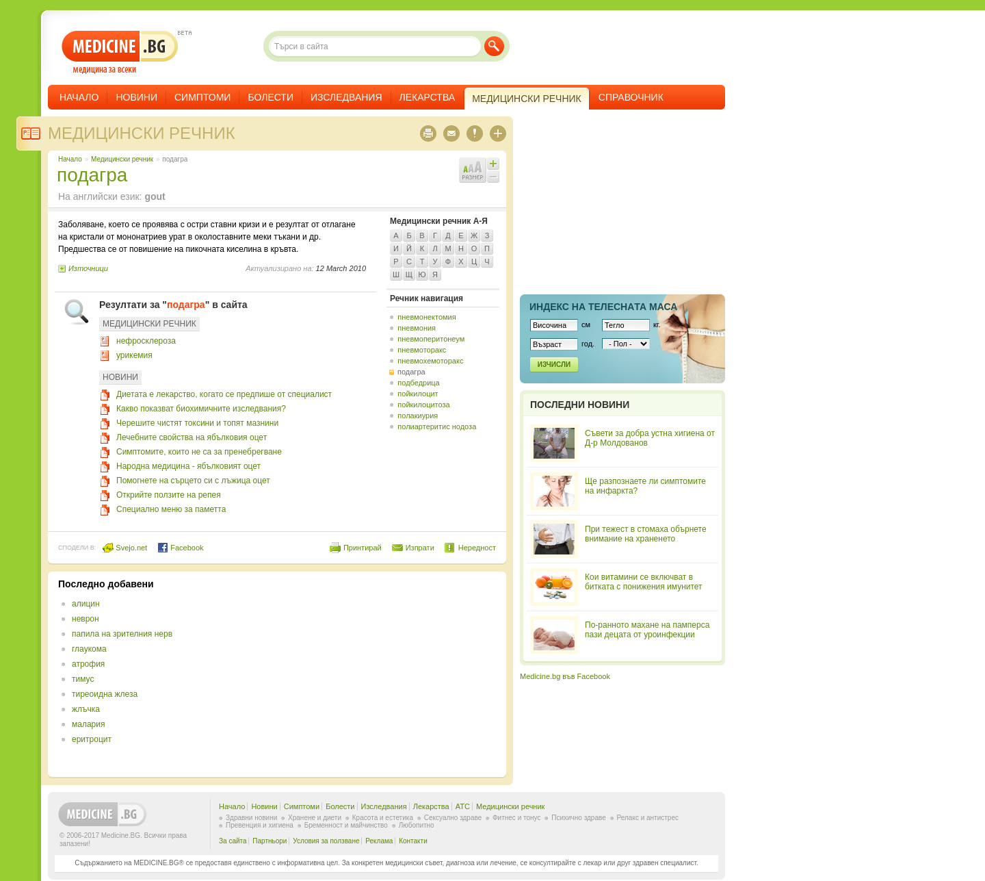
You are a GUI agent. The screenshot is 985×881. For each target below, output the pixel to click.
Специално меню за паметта (171, 509)
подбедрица (418, 383)
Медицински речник (141, 133)
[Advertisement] (384, 674)
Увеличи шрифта (493, 163)
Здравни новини (251, 817)
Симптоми (202, 97)
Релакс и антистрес (648, 817)
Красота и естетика (382, 817)
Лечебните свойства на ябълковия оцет (191, 437)
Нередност (477, 548)
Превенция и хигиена (259, 825)
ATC (463, 806)
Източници (88, 268)
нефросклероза (146, 341)
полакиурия (417, 415)
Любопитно (416, 825)
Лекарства (427, 97)
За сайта (233, 841)
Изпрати (420, 548)
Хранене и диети (314, 817)
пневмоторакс (421, 350)
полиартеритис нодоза (436, 426)
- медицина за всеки (120, 52)
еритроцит (91, 739)
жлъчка (86, 709)
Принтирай (362, 548)
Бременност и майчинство (346, 825)
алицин (86, 604)
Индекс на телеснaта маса (603, 306)
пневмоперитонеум (430, 339)
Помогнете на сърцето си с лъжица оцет (193, 480)
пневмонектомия (426, 317)
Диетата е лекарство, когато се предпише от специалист (224, 394)
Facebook (180, 547)
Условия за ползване (326, 841)
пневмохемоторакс (430, 361)
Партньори (269, 841)
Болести (270, 97)
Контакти (413, 841)
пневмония (416, 328)
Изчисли (554, 364)
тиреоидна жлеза (104, 694)
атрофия (88, 664)
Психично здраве (578, 817)
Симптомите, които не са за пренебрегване (199, 452)
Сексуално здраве (453, 817)
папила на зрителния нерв (122, 634)
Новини (136, 97)
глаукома (89, 649)
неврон (85, 619)
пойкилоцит (417, 394)
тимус (83, 679)
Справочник (631, 97)
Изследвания (346, 97)
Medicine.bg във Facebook (565, 676)
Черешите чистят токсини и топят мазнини (197, 423)
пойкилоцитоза (423, 404)
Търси (494, 46)
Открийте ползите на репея (168, 495)
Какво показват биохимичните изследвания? (201, 408)
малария (88, 724)
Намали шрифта (493, 176)
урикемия (134, 355)
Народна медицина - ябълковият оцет (188, 466)
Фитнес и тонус (516, 817)
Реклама (379, 841)
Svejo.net (125, 547)
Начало (79, 97)
